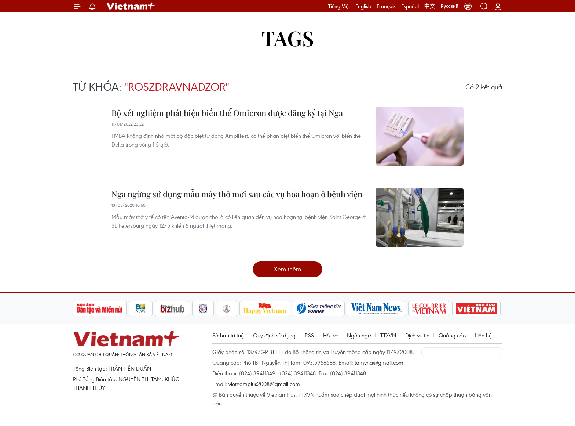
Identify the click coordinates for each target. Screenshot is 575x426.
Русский (450, 6)
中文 (429, 6)
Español (410, 6)
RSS (309, 335)
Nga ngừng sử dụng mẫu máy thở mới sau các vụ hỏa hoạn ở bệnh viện (236, 193)
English (363, 6)
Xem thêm (287, 269)
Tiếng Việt (339, 6)
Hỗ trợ (330, 335)
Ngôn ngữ (359, 335)
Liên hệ (483, 335)
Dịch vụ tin (417, 335)
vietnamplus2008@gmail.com (264, 383)
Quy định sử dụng (274, 335)
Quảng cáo (452, 335)
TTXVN (388, 335)
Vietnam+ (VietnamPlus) (131, 6)
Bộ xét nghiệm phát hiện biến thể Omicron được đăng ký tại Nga (227, 112)
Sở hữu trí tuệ (228, 335)
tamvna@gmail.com (379, 362)
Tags (287, 37)
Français (386, 6)
